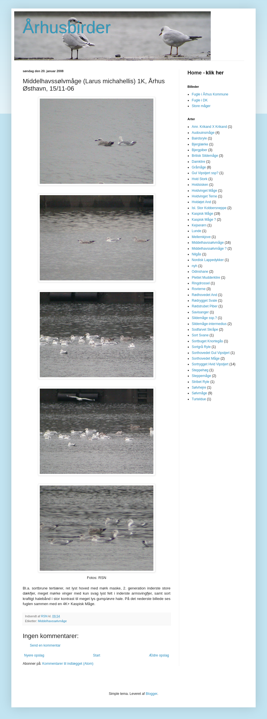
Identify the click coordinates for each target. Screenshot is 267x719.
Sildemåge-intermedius (209, 324)
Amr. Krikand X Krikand (209, 127)
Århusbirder (67, 27)
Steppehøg (200, 370)
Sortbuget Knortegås (207, 341)
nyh (194, 266)
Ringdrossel (201, 283)
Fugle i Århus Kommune (210, 94)
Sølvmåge (199, 393)
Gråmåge (199, 167)
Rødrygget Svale (204, 301)
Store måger (201, 106)
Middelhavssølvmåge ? (209, 249)
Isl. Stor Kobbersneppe (209, 208)
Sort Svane (200, 335)
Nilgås (196, 254)
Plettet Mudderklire (206, 278)
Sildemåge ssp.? (204, 318)
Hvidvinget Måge (204, 191)
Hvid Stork (199, 179)
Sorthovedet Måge (206, 358)
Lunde (196, 231)
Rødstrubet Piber (205, 306)
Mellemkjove (201, 237)
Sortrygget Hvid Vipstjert (210, 364)
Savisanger (200, 312)
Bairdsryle (199, 138)
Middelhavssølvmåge (52, 621)
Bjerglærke (200, 144)
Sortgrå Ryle (201, 347)
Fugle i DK (200, 100)
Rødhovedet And (204, 295)
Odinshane (200, 272)
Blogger (151, 694)
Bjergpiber (199, 150)
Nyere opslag (34, 655)
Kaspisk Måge (202, 214)
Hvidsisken (200, 185)
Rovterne (199, 289)
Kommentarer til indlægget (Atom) (67, 664)
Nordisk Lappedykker (208, 260)
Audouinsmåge (203, 133)
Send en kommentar (45, 645)
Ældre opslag (159, 655)
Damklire (198, 162)
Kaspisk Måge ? (204, 220)
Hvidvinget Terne (204, 196)
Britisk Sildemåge (205, 156)
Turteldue (199, 399)
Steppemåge (201, 376)
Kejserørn (199, 225)
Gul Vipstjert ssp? (205, 173)
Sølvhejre (199, 387)
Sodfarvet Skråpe (205, 330)
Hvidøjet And (201, 202)
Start (96, 655)
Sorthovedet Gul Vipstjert (211, 353)
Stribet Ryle (200, 382)
